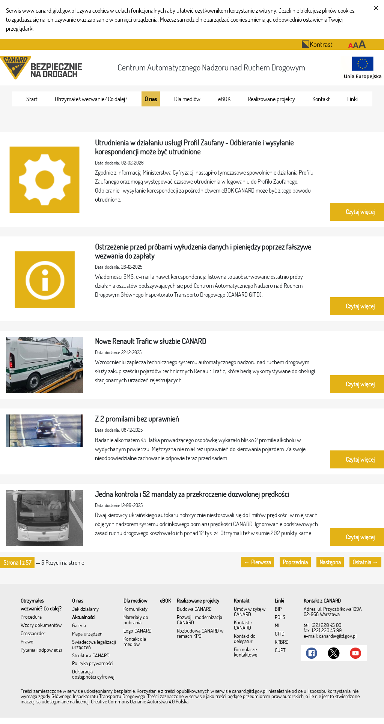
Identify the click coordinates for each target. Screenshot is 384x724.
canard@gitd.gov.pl (338, 636)
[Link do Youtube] (355, 653)
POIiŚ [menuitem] (280, 618)
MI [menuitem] (277, 626)
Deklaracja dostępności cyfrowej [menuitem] (93, 674)
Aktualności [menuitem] (83, 618)
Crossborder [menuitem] (33, 634)
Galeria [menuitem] (79, 626)
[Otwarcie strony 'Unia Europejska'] (360, 67)
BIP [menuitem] (278, 609)
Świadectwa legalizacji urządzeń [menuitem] (94, 645)
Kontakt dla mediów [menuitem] (134, 642)
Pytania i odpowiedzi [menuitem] (41, 650)
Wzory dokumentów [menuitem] (41, 625)
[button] (17, 562)
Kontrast (317, 44)
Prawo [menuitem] (27, 642)
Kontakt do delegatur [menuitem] (245, 639)
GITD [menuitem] (280, 634)
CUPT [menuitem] (280, 651)
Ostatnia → (365, 562)
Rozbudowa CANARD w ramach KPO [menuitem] (200, 633)
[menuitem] (32, 98)
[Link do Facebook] (312, 653)
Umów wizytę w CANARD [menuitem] (249, 612)
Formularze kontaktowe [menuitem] (245, 652)
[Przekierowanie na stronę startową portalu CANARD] (42, 67)
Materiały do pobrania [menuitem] (135, 620)
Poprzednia (295, 562)
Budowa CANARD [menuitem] (194, 609)
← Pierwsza (257, 562)
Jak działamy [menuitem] (85, 609)
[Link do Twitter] (334, 653)
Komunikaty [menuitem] (135, 609)
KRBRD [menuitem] (282, 642)
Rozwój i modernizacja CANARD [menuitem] (199, 620)
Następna (330, 562)
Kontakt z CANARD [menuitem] (243, 625)
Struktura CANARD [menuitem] (91, 656)
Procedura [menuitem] (31, 617)
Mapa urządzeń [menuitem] (87, 634)
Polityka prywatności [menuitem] (92, 664)
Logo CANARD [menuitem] (137, 631)
